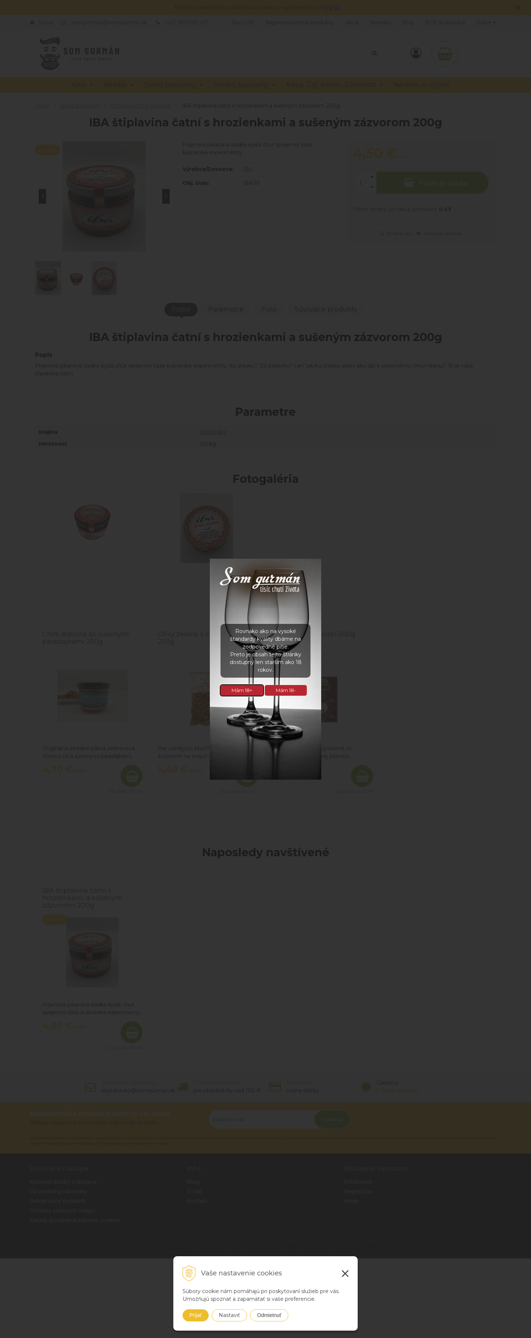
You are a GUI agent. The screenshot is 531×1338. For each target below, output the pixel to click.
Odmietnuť (269, 1315)
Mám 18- (286, 690)
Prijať (196, 1315)
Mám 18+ (242, 690)
